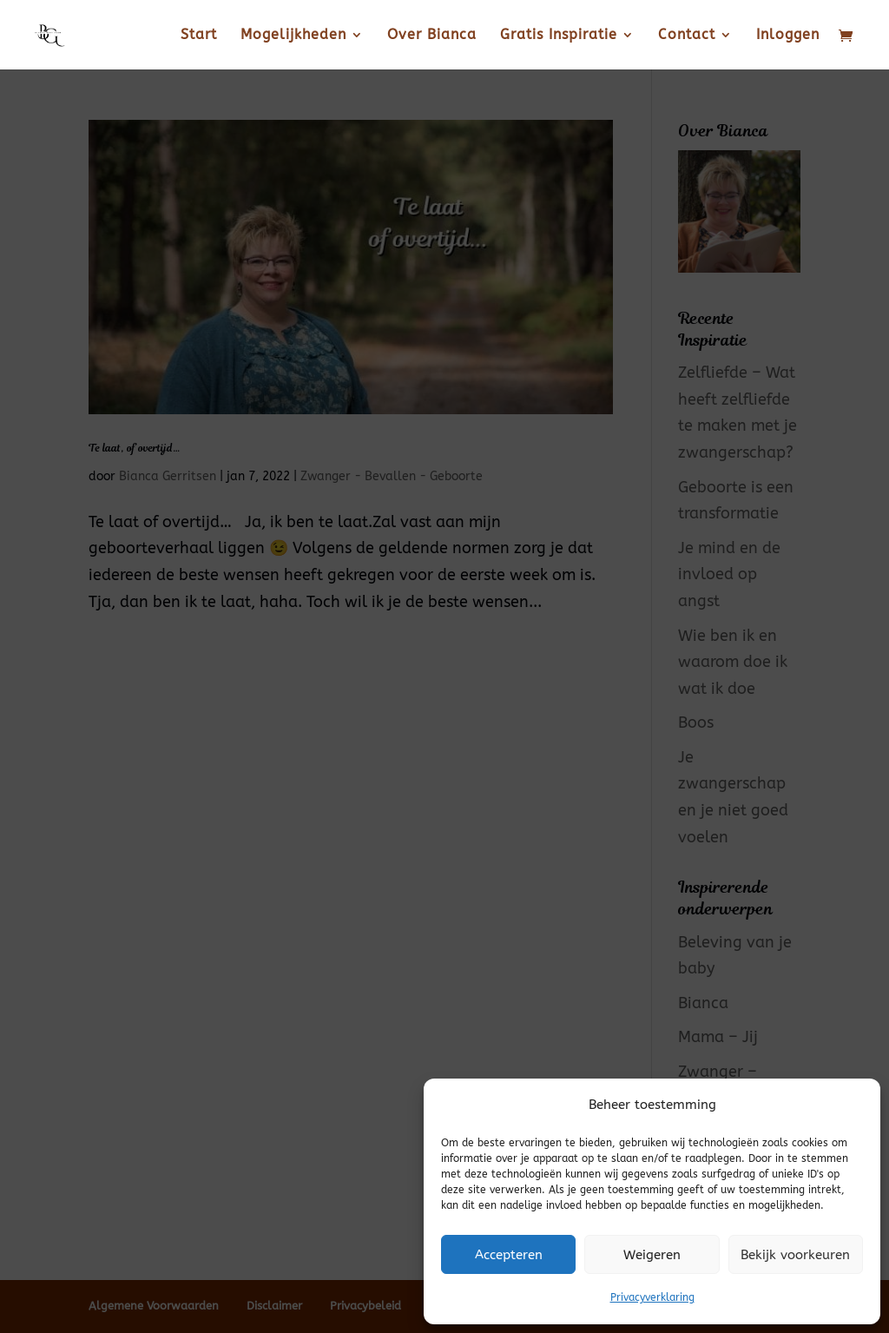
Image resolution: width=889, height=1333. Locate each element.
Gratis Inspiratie (558, 36)
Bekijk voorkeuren (795, 1255)
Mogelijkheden (293, 36)
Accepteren (509, 1255)
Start (199, 36)
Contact (686, 36)
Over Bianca (432, 36)
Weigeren (652, 1255)
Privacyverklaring (652, 1297)
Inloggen (788, 36)
